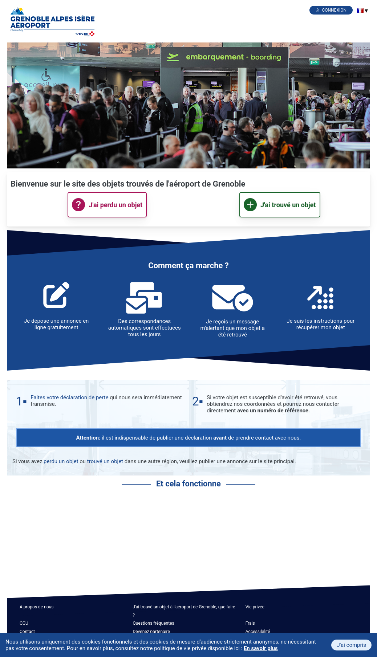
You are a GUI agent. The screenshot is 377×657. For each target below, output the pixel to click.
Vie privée (255, 606)
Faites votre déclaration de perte (69, 397)
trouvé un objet (105, 461)
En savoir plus (261, 648)
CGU (24, 623)
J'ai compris (351, 645)
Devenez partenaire (151, 631)
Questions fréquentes (153, 623)
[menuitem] (360, 10)
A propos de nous (36, 606)
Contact (27, 631)
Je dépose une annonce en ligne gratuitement (56, 324)
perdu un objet (61, 461)
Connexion (334, 10)
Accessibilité (258, 631)
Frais (250, 623)
